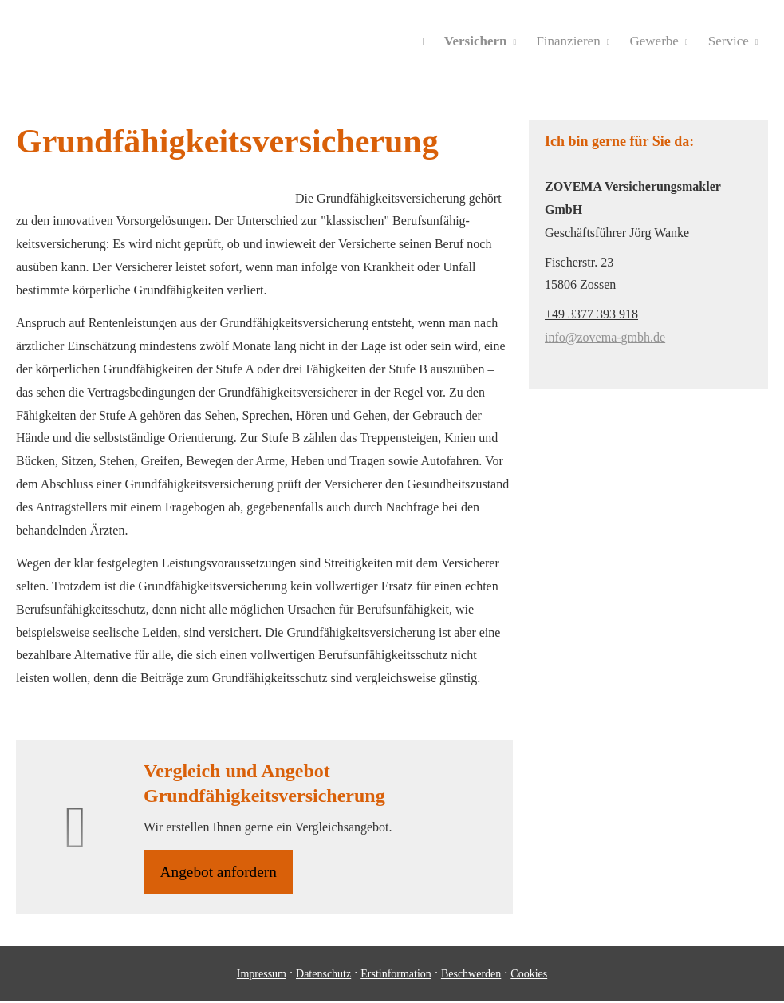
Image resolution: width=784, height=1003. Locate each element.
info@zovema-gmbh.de (605, 337)
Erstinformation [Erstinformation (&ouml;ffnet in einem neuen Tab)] (395, 975)
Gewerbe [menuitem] (655, 41)
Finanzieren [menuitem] (570, 41)
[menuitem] (426, 41)
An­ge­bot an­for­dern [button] (220, 872)
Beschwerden (471, 975)
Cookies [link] (528, 975)
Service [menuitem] (728, 41)
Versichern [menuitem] (478, 41)
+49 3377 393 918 (591, 314)
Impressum (261, 975)
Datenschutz (323, 975)
